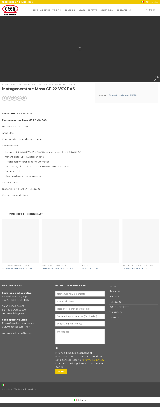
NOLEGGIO (70, 10)
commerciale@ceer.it (14, 313)
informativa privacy (93, 360)
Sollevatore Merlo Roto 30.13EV (57, 268)
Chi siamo (45, 10)
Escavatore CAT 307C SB (134, 268)
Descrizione (8, 113)
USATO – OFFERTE (89, 10)
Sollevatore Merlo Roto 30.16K (17, 268)
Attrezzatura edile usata (60, 84)
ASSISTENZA (108, 10)
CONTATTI (122, 10)
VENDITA (57, 10)
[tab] (8, 113)
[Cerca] (130, 10)
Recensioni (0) (24, 113)
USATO (133, 95)
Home (35, 10)
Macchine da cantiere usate (27, 84)
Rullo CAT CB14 (90, 268)
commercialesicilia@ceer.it (17, 333)
